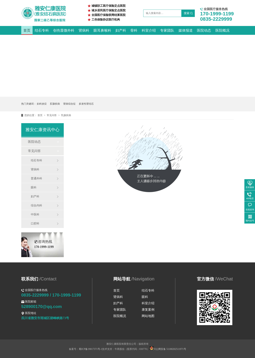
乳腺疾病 (66, 115)
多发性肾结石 (86, 103)
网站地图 (148, 316)
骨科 (133, 30)
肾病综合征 (69, 103)
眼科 (33, 187)
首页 (26, 30)
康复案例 (148, 309)
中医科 (35, 214)
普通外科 (36, 178)
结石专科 (42, 30)
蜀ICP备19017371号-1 (90, 349)
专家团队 (167, 30)
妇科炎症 (42, 103)
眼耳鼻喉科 (102, 30)
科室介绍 (149, 30)
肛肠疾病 (55, 103)
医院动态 (204, 30)
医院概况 (222, 30)
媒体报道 (185, 30)
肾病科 (84, 30)
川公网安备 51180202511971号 (168, 349)
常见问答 (52, 115)
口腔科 (35, 223)
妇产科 (120, 30)
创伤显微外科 (63, 30)
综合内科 (36, 205)
